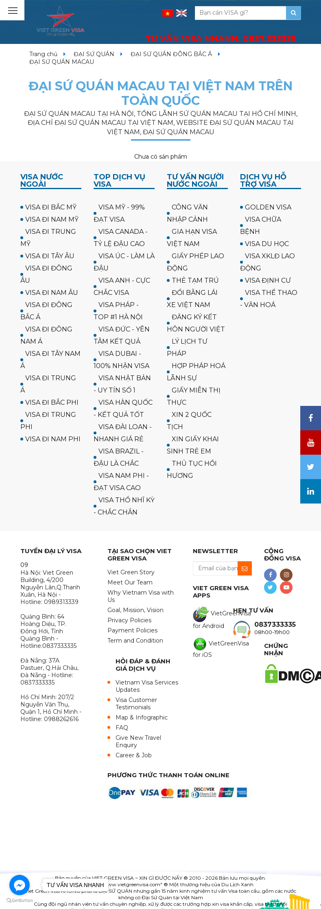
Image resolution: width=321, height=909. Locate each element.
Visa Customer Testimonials (136, 703)
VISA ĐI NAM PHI (53, 439)
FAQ (122, 727)
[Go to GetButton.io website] (20, 900)
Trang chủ (43, 54)
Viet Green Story (131, 572)
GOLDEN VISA (268, 207)
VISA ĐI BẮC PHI (52, 402)
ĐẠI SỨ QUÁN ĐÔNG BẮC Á (171, 54)
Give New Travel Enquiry (138, 741)
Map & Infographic (142, 717)
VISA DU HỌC (267, 244)
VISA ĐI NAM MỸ (52, 219)
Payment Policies (132, 630)
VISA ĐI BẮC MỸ (50, 207)
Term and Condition (135, 640)
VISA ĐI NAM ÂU (51, 292)
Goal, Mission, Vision (135, 610)
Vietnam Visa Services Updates (147, 686)
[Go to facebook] (19, 885)
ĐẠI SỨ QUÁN (94, 54)
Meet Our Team (130, 582)
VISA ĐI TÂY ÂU (49, 256)
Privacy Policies (129, 620)
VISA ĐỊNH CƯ (268, 280)
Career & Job (134, 755)
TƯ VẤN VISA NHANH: (220, 39)
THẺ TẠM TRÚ (195, 280)
